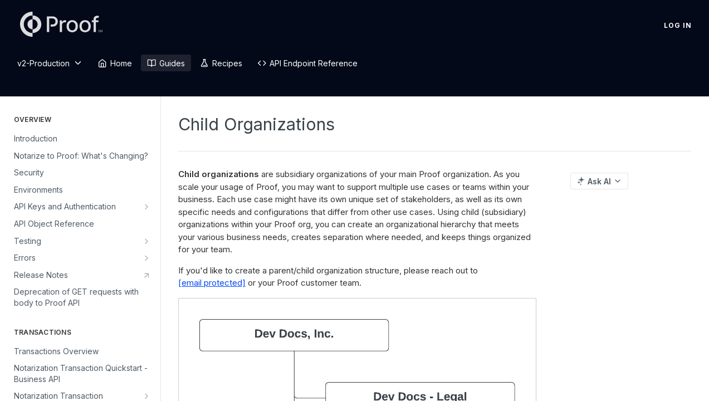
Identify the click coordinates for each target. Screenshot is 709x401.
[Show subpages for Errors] (146, 257)
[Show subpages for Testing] (146, 241)
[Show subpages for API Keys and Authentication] (146, 206)
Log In (678, 25)
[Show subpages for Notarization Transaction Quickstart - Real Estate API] (146, 396)
